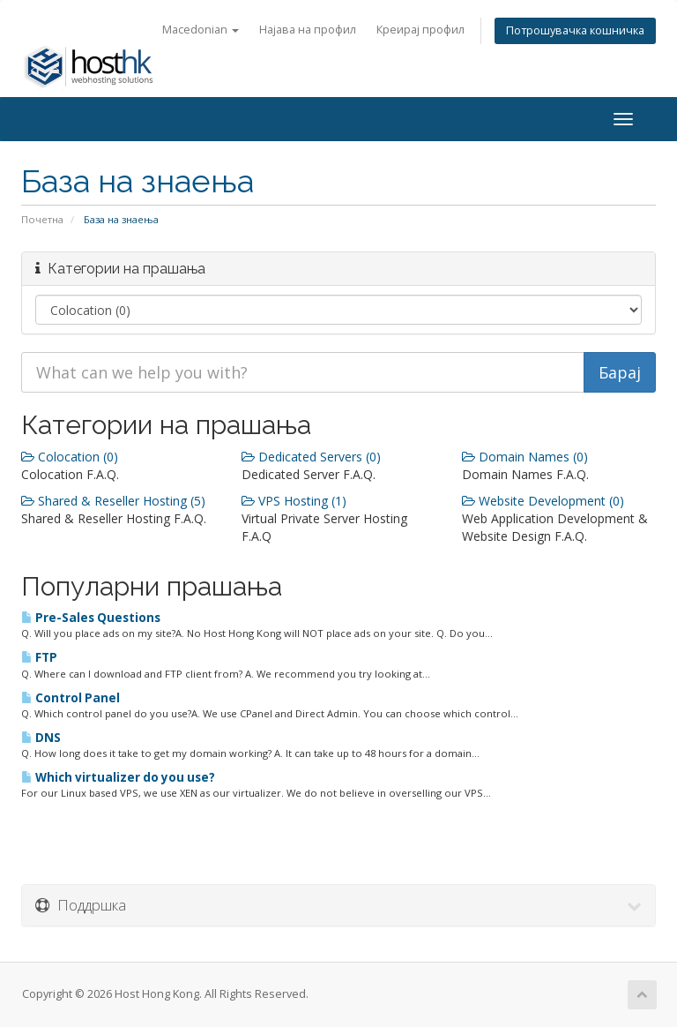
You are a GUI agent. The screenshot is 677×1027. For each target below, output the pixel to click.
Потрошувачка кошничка (575, 30)
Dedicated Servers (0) (311, 456)
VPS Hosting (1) (294, 500)
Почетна (42, 219)
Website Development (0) (543, 500)
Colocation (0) (69, 456)
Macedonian (200, 29)
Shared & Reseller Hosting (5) (113, 500)
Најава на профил (307, 29)
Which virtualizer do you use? (118, 777)
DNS (41, 738)
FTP (39, 657)
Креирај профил (420, 29)
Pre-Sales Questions (90, 618)
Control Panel (70, 698)
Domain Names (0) (525, 456)
